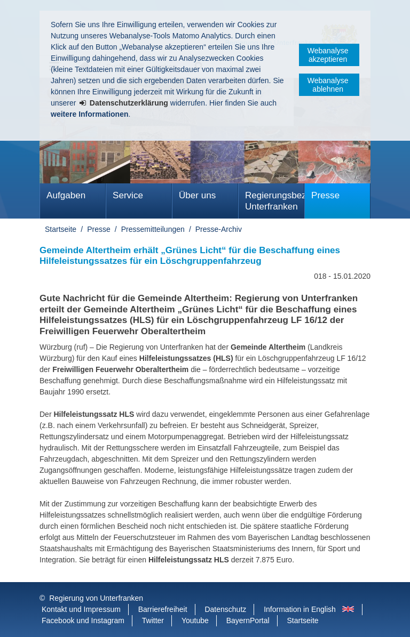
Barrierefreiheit (162, 609)
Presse (325, 195)
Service (128, 195)
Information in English (300, 609)
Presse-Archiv (218, 229)
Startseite (60, 229)
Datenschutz (225, 609)
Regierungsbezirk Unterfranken (274, 201)
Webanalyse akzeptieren (328, 54)
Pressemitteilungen (153, 229)
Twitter (153, 620)
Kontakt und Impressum (81, 609)
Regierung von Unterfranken (96, 598)
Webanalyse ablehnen (328, 84)
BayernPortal (248, 620)
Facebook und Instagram (83, 620)
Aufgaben (65, 195)
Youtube (195, 620)
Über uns (197, 195)
